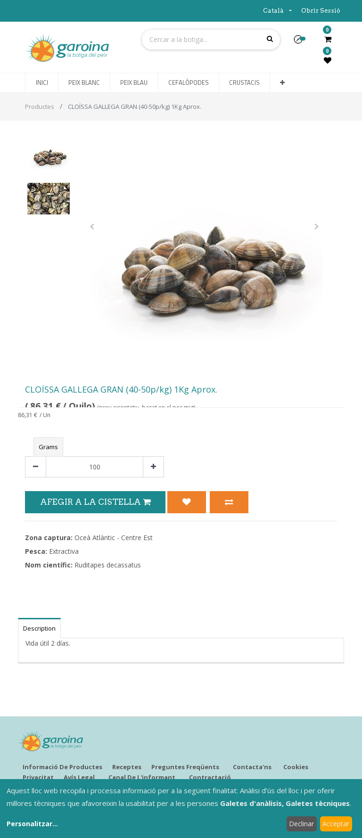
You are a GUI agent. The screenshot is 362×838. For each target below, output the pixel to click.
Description (39, 628)
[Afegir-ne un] (153, 466)
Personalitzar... (32, 823)
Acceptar (335, 823)
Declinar (301, 823)
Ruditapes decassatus (107, 564)
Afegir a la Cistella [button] (95, 502)
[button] (302, 42)
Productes (39, 106)
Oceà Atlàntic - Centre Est (113, 537)
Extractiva (64, 551)
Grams (48, 447)
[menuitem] (41, 82)
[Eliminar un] (35, 466)
